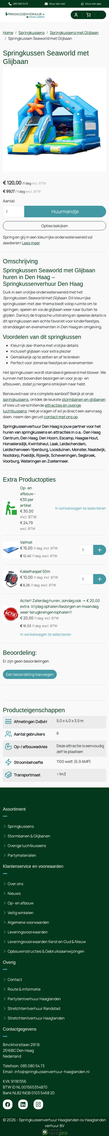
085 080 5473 (18, 4)
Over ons (15, 883)
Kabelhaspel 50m (35, 571)
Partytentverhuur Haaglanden (34, 998)
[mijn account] (76, 15)
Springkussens (31, 32)
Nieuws (14, 893)
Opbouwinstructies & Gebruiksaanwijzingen (46, 951)
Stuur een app (90, 4)
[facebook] (7, 1104)
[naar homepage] (25, 15)
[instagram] (38, 1104)
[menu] (101, 15)
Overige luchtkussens (27, 845)
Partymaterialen (22, 855)
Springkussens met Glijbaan (74, 32)
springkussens (16, 399)
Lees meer (31, 243)
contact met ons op (61, 416)
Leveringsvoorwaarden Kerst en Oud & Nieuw (47, 941)
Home (8, 32)
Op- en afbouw (21, 903)
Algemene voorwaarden (28, 922)
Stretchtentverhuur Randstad (34, 1008)
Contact (15, 979)
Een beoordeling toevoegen (30, 674)
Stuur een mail (54, 4)
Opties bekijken (54, 225)
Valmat (26, 542)
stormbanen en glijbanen (84, 399)
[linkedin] (23, 1104)
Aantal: (9, 201)
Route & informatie (24, 989)
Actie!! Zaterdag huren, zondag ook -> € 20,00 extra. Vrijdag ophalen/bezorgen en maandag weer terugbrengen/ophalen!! (60, 606)
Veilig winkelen (21, 912)
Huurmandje (65, 211)
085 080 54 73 (32, 1065)
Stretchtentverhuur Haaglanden (36, 1018)
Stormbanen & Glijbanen (29, 836)
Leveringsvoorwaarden (28, 932)
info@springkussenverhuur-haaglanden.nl (52, 1071)
